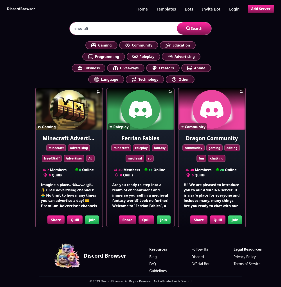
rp (149, 158)
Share (56, 219)
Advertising (79, 148)
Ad (90, 158)
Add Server (260, 8)
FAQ (152, 263)
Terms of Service (247, 263)
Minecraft (56, 148)
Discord (197, 256)
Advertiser (74, 158)
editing (232, 148)
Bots (189, 9)
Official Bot (200, 263)
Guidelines (158, 270)
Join (92, 219)
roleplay (141, 148)
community (193, 148)
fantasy (160, 148)
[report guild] (98, 92)
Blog (153, 256)
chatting (216, 158)
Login (234, 9)
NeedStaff (51, 158)
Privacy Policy (245, 256)
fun (201, 158)
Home (142, 9)
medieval (135, 158)
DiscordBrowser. (112, 281)
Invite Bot (211, 9)
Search (194, 28)
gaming (214, 148)
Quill (75, 219)
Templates (166, 9)
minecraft (121, 148)
